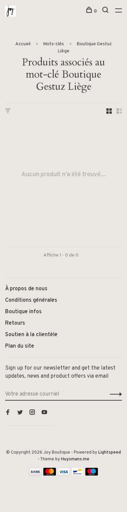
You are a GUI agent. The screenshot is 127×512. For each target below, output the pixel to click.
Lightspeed (109, 452)
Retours (15, 323)
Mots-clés (53, 44)
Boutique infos (23, 311)
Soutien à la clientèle (31, 334)
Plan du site (19, 346)
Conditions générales (31, 300)
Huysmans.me (75, 459)
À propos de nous (26, 289)
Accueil (22, 44)
